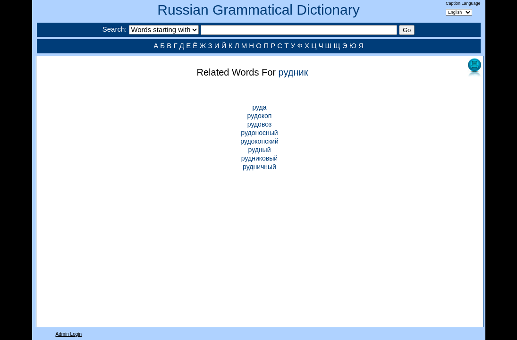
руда (259, 107)
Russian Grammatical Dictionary (258, 9)
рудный (259, 149)
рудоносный (259, 132)
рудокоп (259, 115)
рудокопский (259, 141)
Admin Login (69, 334)
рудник (293, 72)
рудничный (259, 166)
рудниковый (259, 158)
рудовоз (259, 124)
